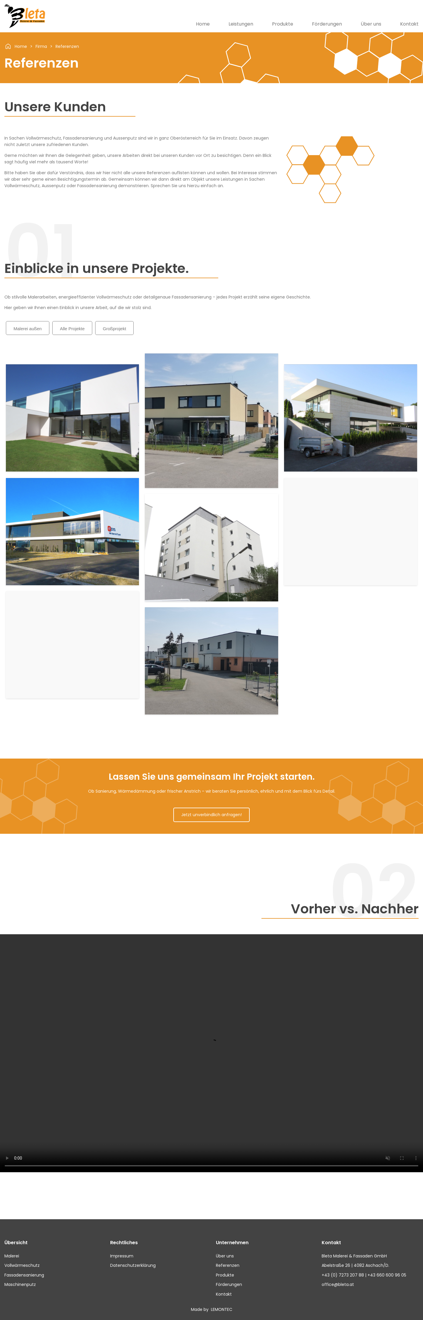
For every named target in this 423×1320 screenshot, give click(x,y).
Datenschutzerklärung (133, 1265)
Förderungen (327, 24)
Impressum (121, 1256)
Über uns (371, 24)
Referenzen (67, 46)
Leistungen (241, 24)
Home (203, 24)
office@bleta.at (338, 1284)
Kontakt (409, 24)
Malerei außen (28, 328)
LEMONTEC (221, 1309)
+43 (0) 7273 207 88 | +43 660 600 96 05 (364, 1275)
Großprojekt (114, 328)
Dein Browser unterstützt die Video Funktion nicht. (211, 1053)
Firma (41, 46)
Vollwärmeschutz (22, 1265)
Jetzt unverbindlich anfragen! (211, 815)
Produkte (282, 24)
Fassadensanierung (24, 1275)
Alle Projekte (72, 328)
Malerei (11, 1256)
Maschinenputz (20, 1284)
